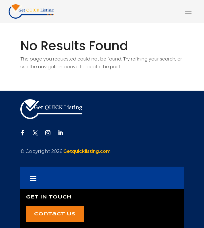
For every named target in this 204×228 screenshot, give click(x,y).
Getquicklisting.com (87, 151)
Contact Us (55, 214)
